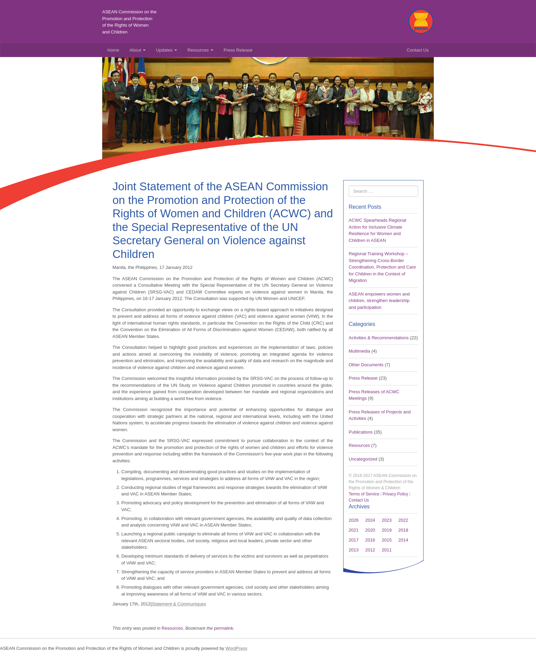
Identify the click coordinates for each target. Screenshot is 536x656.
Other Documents (366, 364)
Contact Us (418, 50)
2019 (387, 530)
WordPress (236, 648)
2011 (387, 549)
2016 (370, 540)
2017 (354, 540)
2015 (387, 540)
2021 (354, 530)
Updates (166, 50)
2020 (370, 530)
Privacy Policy (395, 494)
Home (113, 50)
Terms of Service (364, 494)
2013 (354, 549)
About (138, 50)
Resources (200, 50)
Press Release (238, 50)
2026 (354, 520)
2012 (370, 549)
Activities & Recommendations (379, 337)
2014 (403, 540)
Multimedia (359, 351)
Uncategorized (363, 459)
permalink (223, 628)
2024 (370, 520)
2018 (403, 530)
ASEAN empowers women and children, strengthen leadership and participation (379, 300)
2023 (387, 520)
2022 (403, 520)
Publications (361, 432)
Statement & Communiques (179, 603)
